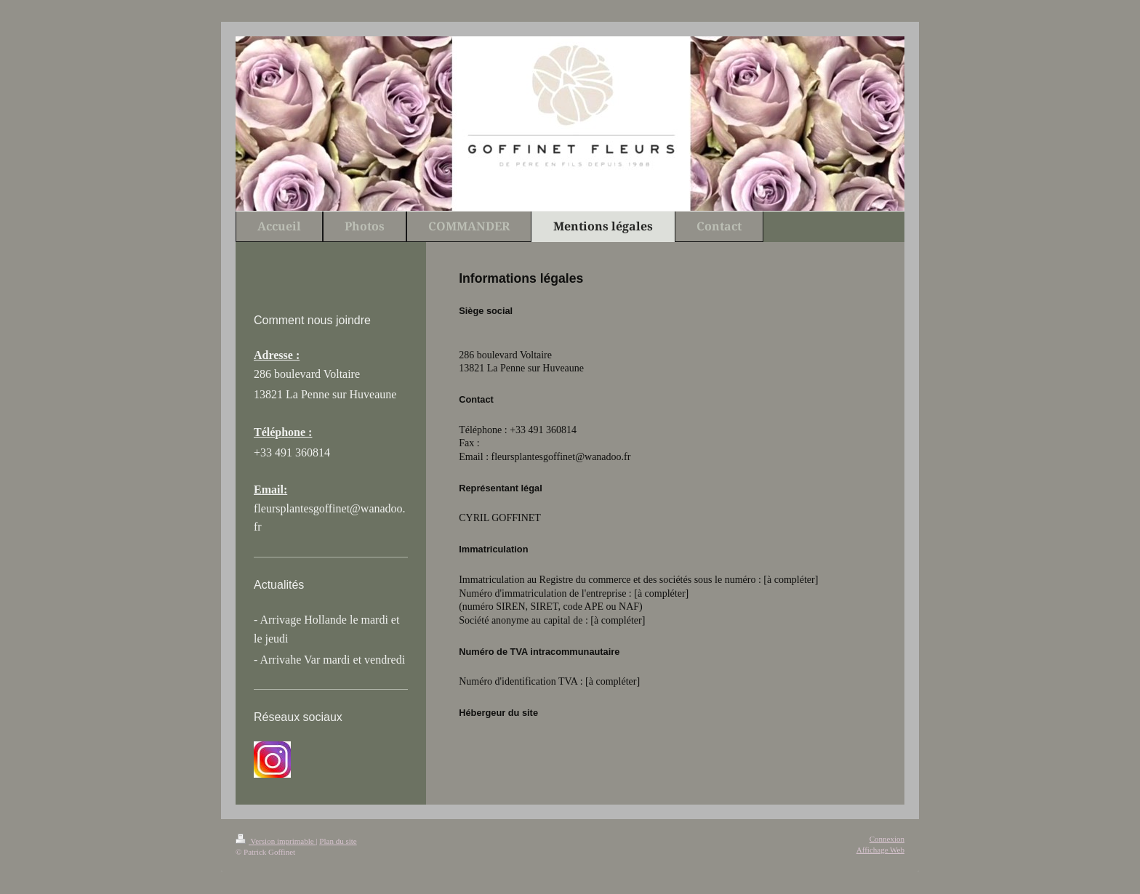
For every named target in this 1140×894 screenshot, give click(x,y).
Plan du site (337, 841)
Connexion (887, 838)
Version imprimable (276, 841)
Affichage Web (880, 849)
